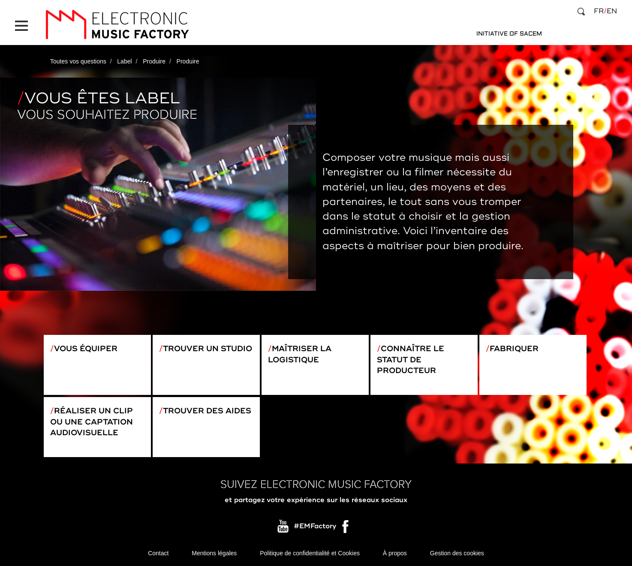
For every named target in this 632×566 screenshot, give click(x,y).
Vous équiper (85, 348)
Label (124, 61)
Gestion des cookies (457, 553)
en (612, 11)
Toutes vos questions (78, 61)
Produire (154, 61)
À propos (395, 553)
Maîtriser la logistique (299, 354)
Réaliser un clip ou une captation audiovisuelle (91, 421)
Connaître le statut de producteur (410, 359)
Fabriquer (514, 348)
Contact (158, 553)
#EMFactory (315, 526)
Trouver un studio (207, 348)
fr (599, 11)
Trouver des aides (207, 410)
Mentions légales (214, 553)
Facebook (346, 528)
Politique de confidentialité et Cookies (310, 553)
